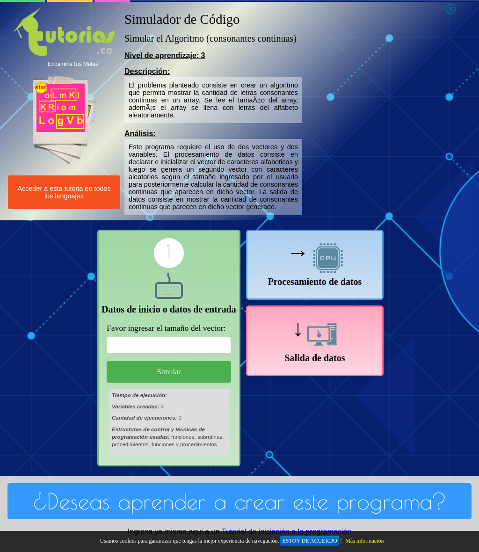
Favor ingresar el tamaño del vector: (166, 328)
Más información (364, 540)
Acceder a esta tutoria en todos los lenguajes (63, 192)
